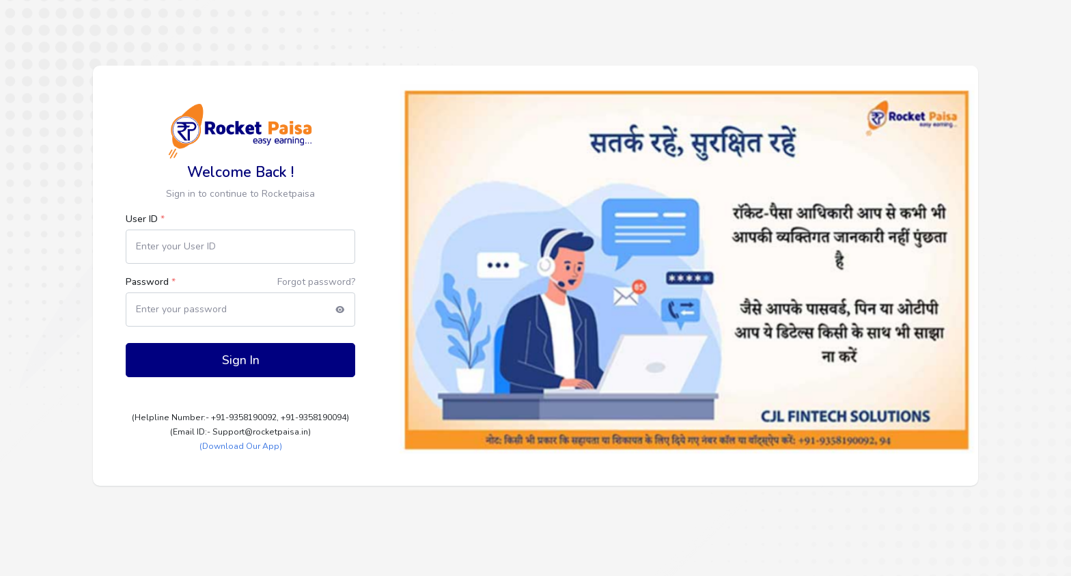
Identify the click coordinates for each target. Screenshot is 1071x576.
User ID (145, 218)
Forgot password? (316, 281)
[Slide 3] (707, 457)
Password (151, 281)
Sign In (241, 360)
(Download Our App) (240, 446)
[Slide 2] (683, 457)
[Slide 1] (658, 457)
